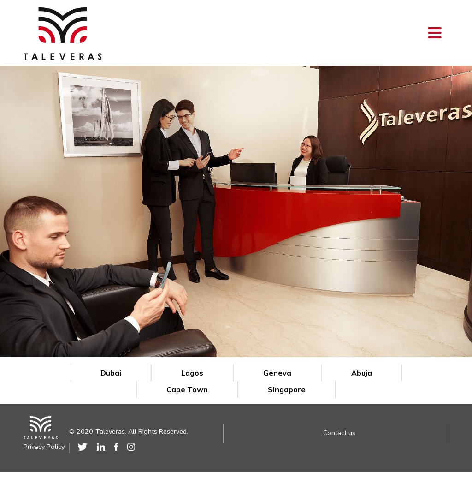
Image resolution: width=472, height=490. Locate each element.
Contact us (339, 432)
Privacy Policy (44, 447)
